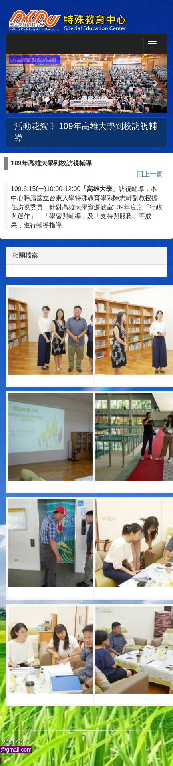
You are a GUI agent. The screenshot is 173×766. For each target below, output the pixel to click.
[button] (18, 83)
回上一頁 (150, 174)
